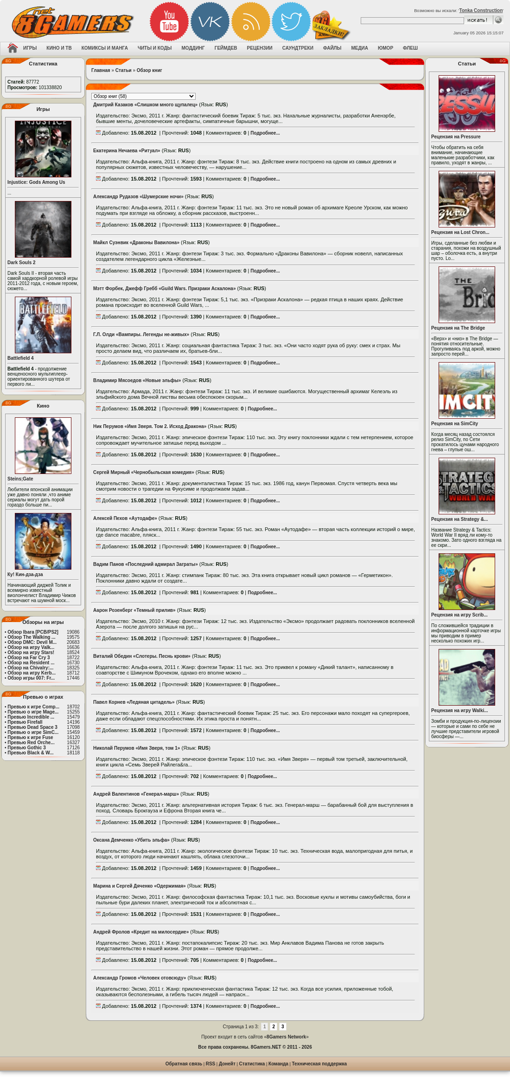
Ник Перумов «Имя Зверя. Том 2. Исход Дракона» (149, 426)
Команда (278, 1063)
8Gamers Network (286, 1036)
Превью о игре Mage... (32, 711)
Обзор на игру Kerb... (31, 672)
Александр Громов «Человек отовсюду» (139, 977)
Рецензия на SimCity (454, 423)
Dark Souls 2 (21, 262)
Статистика (252, 1063)
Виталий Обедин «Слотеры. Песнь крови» (142, 656)
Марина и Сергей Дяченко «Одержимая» (139, 886)
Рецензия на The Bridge (458, 328)
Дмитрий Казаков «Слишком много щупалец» (145, 104)
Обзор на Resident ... (30, 662)
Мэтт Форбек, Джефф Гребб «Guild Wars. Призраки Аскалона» (164, 288)
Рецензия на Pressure (456, 136)
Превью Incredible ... (30, 717)
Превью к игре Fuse (30, 737)
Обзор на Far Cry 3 (28, 657)
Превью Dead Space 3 (32, 727)
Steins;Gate (20, 478)
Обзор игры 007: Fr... (31, 678)
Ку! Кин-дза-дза (25, 574)
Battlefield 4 (20, 358)
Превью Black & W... (30, 752)
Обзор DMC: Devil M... (32, 642)
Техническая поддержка (319, 1063)
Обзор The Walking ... (31, 637)
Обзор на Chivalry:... (30, 667)
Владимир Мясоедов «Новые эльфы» (137, 380)
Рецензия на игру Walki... (459, 710)
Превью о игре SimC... (32, 732)
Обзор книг (149, 70)
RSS (211, 1063)
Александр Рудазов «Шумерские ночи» (138, 196)
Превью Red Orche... (30, 742)
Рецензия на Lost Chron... (460, 232)
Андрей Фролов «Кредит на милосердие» (141, 931)
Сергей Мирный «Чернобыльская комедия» (143, 472)
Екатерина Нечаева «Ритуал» (126, 150)
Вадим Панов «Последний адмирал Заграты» (145, 564)
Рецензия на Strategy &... (459, 519)
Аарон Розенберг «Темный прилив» (134, 610)
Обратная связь (184, 1063)
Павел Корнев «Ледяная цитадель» (134, 702)
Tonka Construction (481, 10)
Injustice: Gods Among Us (36, 182)
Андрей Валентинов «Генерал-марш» (136, 794)
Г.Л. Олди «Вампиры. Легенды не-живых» (141, 334)
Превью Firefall (24, 722)
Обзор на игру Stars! (30, 652)
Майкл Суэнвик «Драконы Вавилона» (136, 242)
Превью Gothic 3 (26, 747)
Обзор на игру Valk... (30, 647)
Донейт (227, 1063)
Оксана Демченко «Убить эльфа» (131, 840)
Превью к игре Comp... (33, 706)
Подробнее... (265, 133)
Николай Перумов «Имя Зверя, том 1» (136, 748)
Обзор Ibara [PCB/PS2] (32, 632)
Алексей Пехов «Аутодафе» (125, 518)
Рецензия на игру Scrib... (459, 614)
